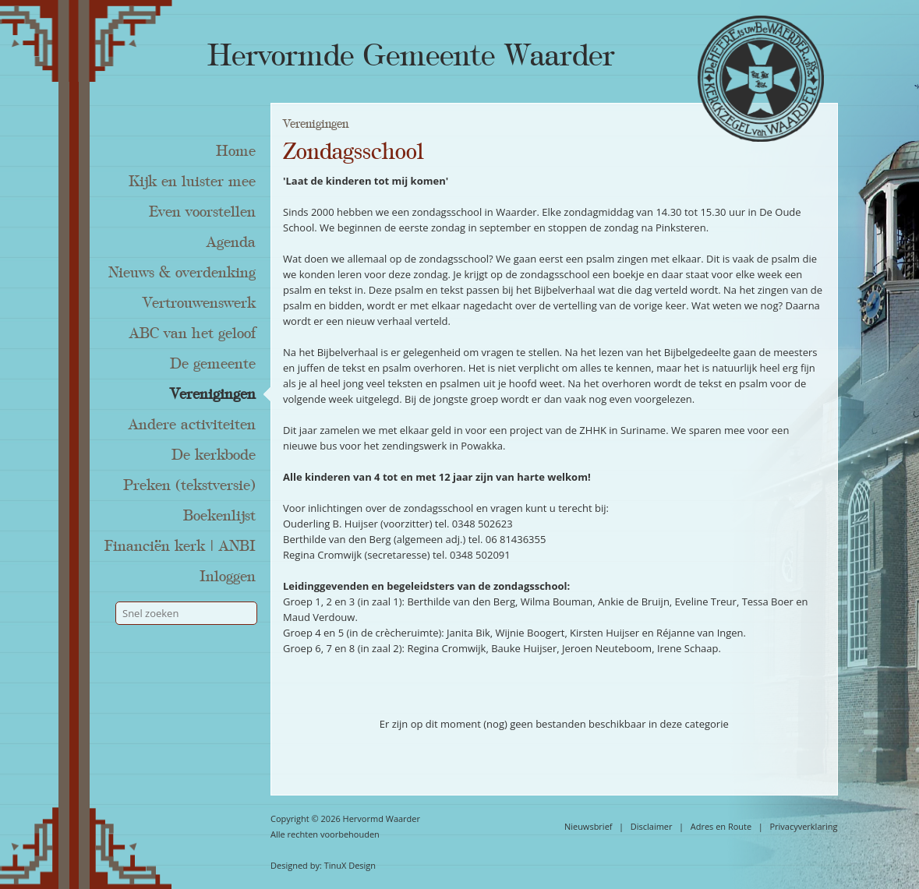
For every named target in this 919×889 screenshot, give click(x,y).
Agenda (231, 242)
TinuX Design (350, 865)
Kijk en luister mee (192, 181)
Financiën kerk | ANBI (180, 546)
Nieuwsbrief (588, 826)
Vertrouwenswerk (199, 303)
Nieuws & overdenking (182, 272)
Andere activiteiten (192, 424)
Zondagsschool (353, 152)
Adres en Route (721, 826)
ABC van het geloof (192, 333)
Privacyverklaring (803, 826)
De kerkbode (213, 455)
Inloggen (228, 576)
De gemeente (213, 364)
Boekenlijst (219, 516)
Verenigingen (213, 394)
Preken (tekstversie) (189, 485)
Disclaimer (652, 826)
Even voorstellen (202, 212)
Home (236, 151)
